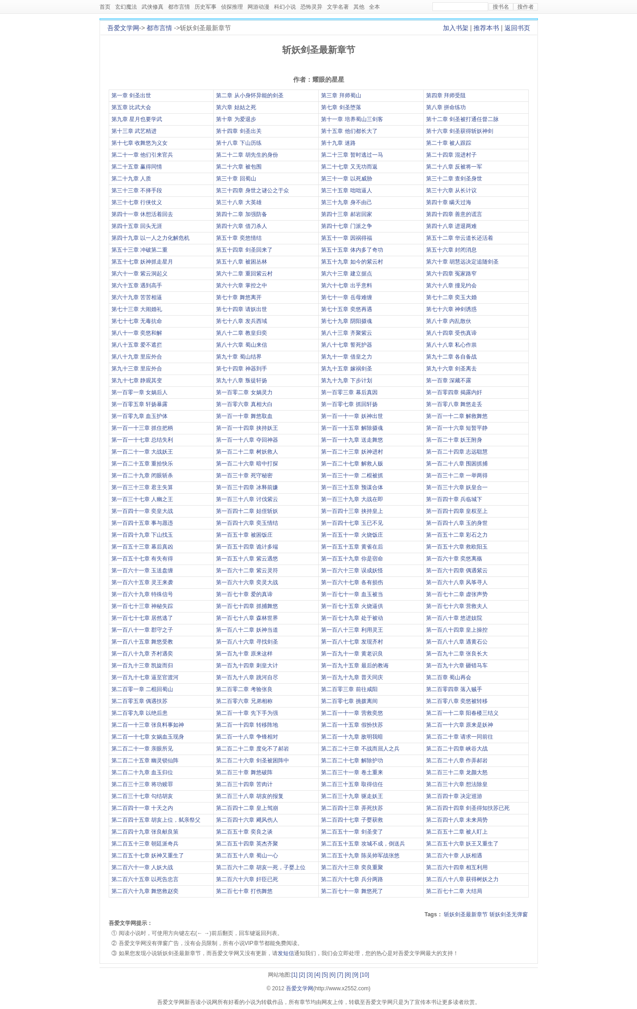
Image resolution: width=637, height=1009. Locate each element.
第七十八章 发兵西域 (241, 321)
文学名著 (338, 7)
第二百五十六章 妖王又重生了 (462, 843)
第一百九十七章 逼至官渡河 (145, 677)
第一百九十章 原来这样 (244, 653)
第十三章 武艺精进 (134, 131)
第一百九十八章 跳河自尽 (247, 677)
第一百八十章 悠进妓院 (454, 618)
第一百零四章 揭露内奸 (454, 392)
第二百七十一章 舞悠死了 (352, 891)
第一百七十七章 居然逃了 (142, 618)
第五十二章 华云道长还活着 (459, 238)
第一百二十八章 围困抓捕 (457, 463)
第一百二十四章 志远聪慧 (457, 452)
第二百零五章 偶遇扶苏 (139, 701)
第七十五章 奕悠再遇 (346, 309)
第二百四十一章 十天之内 (142, 808)
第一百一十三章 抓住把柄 (142, 428)
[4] (317, 975)
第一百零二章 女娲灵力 (244, 392)
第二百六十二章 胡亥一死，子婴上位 (260, 867)
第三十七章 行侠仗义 (136, 202)
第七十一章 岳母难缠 (346, 297)
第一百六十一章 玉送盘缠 (142, 570)
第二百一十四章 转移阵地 (247, 725)
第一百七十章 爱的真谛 (244, 594)
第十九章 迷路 (338, 143)
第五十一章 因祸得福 (346, 238)
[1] (294, 975)
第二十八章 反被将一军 (454, 167)
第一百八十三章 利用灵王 (352, 630)
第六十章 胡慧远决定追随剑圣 (462, 262)
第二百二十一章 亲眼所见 (142, 748)
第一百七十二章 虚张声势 (457, 594)
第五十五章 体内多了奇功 (352, 250)
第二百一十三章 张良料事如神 (147, 725)
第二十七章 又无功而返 (349, 167)
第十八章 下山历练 (238, 143)
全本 (374, 7)
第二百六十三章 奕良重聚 (352, 867)
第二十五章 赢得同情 (136, 167)
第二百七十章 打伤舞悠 (244, 891)
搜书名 (501, 7)
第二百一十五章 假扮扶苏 (352, 725)
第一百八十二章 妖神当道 (247, 630)
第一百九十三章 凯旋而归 (142, 665)
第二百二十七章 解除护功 (352, 760)
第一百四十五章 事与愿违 (142, 523)
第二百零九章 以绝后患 (139, 713)
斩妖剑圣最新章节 (466, 914)
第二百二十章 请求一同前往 (459, 737)
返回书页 (517, 28)
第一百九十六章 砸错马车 (457, 665)
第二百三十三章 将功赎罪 (142, 784)
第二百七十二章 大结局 (454, 891)
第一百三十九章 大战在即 (352, 499)
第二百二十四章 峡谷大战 (457, 748)
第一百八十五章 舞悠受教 (142, 642)
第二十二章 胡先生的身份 (247, 155)
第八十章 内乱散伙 (448, 321)
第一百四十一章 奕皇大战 (142, 511)
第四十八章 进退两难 (451, 226)
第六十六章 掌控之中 (241, 285)
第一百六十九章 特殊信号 (142, 594)
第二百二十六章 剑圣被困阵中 (252, 760)
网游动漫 (258, 7)
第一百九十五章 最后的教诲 (354, 665)
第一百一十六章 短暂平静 (457, 428)
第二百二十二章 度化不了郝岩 (252, 748)
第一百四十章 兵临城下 (454, 499)
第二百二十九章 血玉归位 (142, 772)
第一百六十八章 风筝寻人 (457, 582)
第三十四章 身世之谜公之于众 (252, 190)
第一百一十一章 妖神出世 (352, 416)
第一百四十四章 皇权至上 (457, 511)
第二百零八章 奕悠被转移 (457, 701)
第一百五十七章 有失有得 (142, 558)
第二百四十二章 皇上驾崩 (247, 808)
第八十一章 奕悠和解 (136, 333)
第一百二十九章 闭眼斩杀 (142, 475)
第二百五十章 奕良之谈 (244, 832)
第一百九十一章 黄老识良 (352, 653)
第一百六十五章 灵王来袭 (142, 582)
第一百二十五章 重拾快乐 (142, 463)
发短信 (286, 953)
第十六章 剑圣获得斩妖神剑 (459, 131)
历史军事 (205, 7)
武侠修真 (152, 7)
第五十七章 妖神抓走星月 (142, 262)
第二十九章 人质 (131, 178)
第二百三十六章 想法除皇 (457, 784)
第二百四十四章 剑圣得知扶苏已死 (468, 808)
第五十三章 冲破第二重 (139, 250)
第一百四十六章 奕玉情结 (247, 523)
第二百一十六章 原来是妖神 (459, 725)
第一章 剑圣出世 (131, 95)
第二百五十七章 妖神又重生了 (147, 855)
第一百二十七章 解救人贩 (352, 463)
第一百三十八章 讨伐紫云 (247, 499)
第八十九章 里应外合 (136, 357)
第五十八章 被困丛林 (241, 262)
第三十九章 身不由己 (346, 202)
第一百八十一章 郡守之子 (142, 630)
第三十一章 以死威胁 (346, 178)
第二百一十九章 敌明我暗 (352, 737)
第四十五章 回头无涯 (136, 226)
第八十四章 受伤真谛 (451, 333)
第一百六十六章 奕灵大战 (247, 582)
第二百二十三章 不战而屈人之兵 (360, 748)
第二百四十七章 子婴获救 (352, 820)
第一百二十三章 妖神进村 (352, 452)
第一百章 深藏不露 (448, 380)
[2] (302, 975)
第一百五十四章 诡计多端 (247, 547)
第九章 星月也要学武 (136, 119)
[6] (333, 975)
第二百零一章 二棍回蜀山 (142, 689)
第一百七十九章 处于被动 (352, 618)
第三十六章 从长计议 (451, 190)
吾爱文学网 (123, 28)
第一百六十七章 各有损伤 (352, 582)
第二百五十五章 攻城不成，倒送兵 (363, 843)
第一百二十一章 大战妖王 (142, 452)
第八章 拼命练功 (446, 107)
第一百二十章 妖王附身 (454, 440)
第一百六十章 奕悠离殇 (454, 558)
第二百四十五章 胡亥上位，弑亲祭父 (155, 820)
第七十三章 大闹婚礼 (136, 309)
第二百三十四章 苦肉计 (244, 784)
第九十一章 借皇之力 (346, 357)
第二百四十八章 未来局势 (457, 820)
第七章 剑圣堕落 (341, 107)
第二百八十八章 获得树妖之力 (462, 879)
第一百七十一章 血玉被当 (352, 594)
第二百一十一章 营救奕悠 (352, 713)
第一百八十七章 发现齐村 (352, 642)
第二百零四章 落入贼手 (454, 689)
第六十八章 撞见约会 (451, 285)
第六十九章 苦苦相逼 (136, 297)
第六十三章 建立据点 (346, 273)
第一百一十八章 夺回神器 (247, 440)
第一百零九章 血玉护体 (139, 416)
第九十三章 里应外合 (136, 368)
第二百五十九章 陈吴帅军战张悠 (360, 855)
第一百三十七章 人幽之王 (142, 499)
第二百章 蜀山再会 (448, 677)
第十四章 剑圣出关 (238, 131)
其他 (358, 7)
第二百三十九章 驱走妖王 (352, 796)
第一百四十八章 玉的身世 (457, 523)
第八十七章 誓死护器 (346, 345)
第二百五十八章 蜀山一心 (247, 855)
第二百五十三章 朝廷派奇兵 (145, 843)
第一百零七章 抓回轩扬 (349, 404)
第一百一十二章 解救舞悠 (457, 416)
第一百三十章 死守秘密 (244, 475)
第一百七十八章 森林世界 (247, 618)
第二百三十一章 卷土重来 (352, 772)
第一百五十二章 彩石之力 (457, 535)
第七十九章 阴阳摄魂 (346, 321)
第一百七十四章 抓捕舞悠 (247, 606)
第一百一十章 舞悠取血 (244, 416)
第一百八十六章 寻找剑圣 (247, 642)
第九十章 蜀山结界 (238, 357)
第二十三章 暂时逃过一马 (352, 155)
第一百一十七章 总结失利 (142, 440)
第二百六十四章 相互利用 (457, 867)
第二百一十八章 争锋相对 (247, 737)
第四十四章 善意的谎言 (454, 214)
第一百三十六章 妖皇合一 (457, 487)
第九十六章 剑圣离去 (451, 368)
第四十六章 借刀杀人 (241, 226)
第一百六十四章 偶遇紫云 (457, 570)
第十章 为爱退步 (236, 119)
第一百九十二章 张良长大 (457, 653)
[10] (364, 975)
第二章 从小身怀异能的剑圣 (249, 95)
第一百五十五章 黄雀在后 (352, 547)
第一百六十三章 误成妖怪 (352, 570)
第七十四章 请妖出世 (241, 309)
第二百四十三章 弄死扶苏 (352, 808)
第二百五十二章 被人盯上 (457, 832)
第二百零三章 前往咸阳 (349, 689)
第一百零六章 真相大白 (244, 404)
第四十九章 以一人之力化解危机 (150, 238)
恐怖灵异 (311, 7)
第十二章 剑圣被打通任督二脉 (462, 119)
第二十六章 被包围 (238, 167)
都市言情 (179, 7)
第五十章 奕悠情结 (238, 238)
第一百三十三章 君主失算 (142, 487)
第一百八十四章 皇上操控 (457, 630)
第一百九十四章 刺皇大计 (247, 665)
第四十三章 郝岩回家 (346, 214)
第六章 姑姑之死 (236, 107)
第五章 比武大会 (131, 107)
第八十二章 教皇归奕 (241, 333)
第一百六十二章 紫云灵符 (247, 570)
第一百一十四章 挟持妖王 (247, 428)
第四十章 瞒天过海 (448, 202)
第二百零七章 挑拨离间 (349, 701)
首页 (105, 7)
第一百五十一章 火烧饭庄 (352, 535)
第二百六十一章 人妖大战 (142, 867)
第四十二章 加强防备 (241, 214)
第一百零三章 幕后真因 (349, 392)
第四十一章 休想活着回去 (142, 214)
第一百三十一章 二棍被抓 (352, 475)
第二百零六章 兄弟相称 (244, 701)
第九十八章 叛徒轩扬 (241, 380)
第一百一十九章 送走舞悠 (352, 440)
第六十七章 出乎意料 (346, 285)
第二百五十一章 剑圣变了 (352, 832)
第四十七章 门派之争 (346, 226)
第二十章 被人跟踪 (448, 143)
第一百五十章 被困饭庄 (244, 535)
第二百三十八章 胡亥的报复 (249, 796)
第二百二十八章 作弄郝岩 (457, 760)
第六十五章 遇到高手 (136, 285)
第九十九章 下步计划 (346, 380)
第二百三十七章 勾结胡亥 (142, 796)
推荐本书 (486, 28)
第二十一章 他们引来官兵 (142, 155)
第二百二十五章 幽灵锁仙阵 (145, 760)
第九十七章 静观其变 (136, 380)
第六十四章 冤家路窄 (451, 273)
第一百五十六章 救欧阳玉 (457, 547)
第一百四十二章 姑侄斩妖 (247, 511)
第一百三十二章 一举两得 (457, 475)
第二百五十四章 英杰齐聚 (247, 843)
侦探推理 (232, 7)
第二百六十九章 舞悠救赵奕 (145, 891)
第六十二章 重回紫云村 (244, 273)
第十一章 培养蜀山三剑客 (352, 119)
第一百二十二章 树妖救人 (247, 452)
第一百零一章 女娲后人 (139, 392)
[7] (340, 975)
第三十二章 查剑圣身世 (454, 178)
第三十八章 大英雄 (238, 202)
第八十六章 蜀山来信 (241, 345)
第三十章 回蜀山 (236, 178)
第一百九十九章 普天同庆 (352, 677)
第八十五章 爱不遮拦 (136, 345)
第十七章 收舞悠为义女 (139, 143)
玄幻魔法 (126, 7)
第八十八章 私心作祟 (451, 345)
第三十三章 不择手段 (136, 190)
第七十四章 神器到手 (241, 368)
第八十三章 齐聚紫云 (346, 333)
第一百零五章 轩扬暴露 (139, 404)
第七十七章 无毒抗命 (136, 321)
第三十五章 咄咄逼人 (346, 190)
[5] (325, 975)
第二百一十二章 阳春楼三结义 (462, 713)
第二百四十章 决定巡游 (454, 796)
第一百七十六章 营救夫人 (457, 606)
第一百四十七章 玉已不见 (352, 523)
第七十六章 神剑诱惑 (451, 309)
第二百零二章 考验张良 (244, 689)
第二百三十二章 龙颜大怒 (457, 772)
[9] (355, 975)
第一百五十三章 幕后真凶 (142, 547)
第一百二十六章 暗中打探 (247, 463)
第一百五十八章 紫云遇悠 (247, 558)
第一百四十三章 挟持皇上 (352, 511)
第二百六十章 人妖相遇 (454, 855)
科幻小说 (285, 7)
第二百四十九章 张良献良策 (145, 832)
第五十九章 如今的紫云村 (352, 262)
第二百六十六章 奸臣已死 (247, 879)
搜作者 (525, 7)
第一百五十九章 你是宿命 (352, 558)
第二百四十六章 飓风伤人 (247, 820)
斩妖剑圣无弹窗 (509, 914)
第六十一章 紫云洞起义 (139, 273)
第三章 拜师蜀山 (341, 95)
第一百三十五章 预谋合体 (352, 487)
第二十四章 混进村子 (451, 155)
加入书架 (456, 28)
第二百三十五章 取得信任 (352, 784)
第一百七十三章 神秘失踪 (142, 606)
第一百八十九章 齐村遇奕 (142, 653)
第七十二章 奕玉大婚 (451, 297)
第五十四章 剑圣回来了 (244, 250)
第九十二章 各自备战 (451, 357)
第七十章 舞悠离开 (238, 297)
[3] (309, 975)
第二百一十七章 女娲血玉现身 (147, 737)
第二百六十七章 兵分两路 (352, 879)
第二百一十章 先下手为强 (247, 713)
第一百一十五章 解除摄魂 (352, 428)
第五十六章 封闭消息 (451, 250)
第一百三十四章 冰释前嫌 (247, 487)
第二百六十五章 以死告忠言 (145, 879)
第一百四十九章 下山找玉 (142, 535)
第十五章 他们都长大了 (349, 131)
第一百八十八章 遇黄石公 (457, 642)
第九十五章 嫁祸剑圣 (346, 368)
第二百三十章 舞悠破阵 (244, 772)
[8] (348, 975)
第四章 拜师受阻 (446, 95)
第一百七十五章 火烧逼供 (352, 606)
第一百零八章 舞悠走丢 (454, 404)
